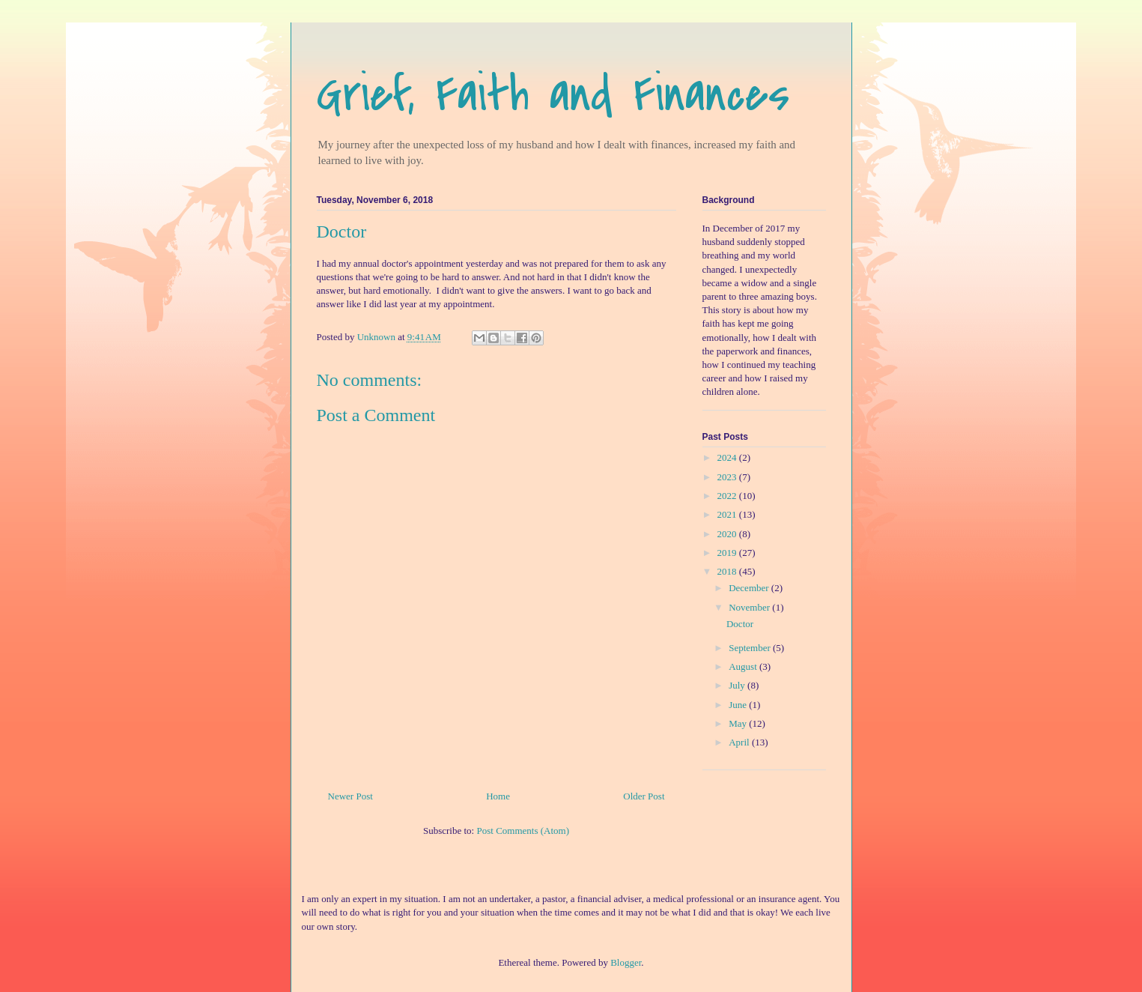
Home (498, 796)
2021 (728, 514)
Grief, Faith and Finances (553, 94)
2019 (728, 552)
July (738, 685)
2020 (728, 533)
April (740, 742)
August (744, 666)
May (739, 723)
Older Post (643, 796)
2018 (728, 571)
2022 (728, 495)
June (739, 704)
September (751, 647)
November (750, 607)
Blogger (625, 962)
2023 (728, 477)
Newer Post (350, 796)
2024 (728, 457)
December (750, 587)
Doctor (739, 623)
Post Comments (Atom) (522, 830)
